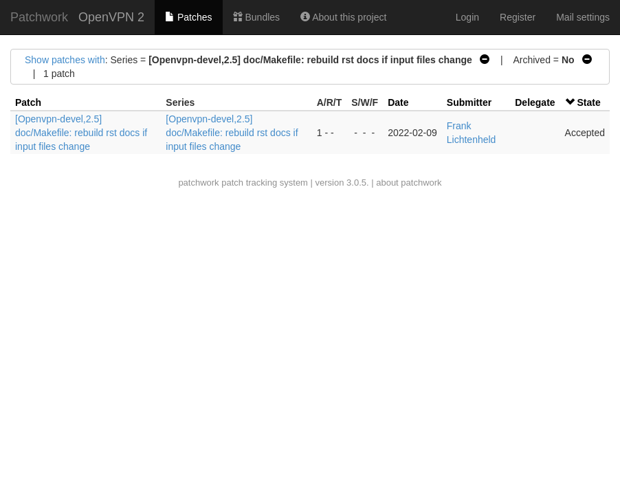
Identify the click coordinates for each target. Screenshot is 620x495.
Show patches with (65, 59)
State (588, 102)
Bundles (256, 17)
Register (517, 17)
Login (467, 17)
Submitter (469, 102)
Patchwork (39, 17)
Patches (188, 17)
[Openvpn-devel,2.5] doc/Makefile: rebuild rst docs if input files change (81, 132)
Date (398, 102)
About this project (343, 17)
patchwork (198, 182)
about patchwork (408, 182)
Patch (28, 102)
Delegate (535, 102)
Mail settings (583, 17)
